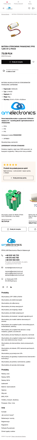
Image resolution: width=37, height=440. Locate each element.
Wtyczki (4, 393)
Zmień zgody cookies (8, 431)
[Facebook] (7, 287)
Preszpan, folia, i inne (8, 403)
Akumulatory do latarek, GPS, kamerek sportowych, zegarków (17, 349)
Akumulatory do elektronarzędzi (11, 300)
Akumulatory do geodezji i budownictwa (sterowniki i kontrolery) (18, 357)
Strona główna (5, 14)
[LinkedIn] (11, 287)
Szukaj (30, 2)
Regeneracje (5, 421)
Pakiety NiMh (5, 377)
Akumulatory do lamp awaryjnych (12, 306)
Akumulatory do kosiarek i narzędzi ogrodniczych (17, 316)
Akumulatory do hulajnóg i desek (11, 310)
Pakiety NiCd (5, 380)
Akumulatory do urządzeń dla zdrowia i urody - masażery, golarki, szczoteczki (16, 330)
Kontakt (3, 412)
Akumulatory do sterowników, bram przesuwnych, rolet (17, 344)
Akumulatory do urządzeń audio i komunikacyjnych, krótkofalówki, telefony (17, 325)
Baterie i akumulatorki (8, 387)
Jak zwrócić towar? (7, 415)
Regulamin (4, 425)
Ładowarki (4, 383)
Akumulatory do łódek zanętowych (12, 313)
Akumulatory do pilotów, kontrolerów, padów (15, 362)
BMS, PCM (4, 396)
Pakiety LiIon (5, 374)
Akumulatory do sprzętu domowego (12, 365)
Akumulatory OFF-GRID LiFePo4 (11, 296)
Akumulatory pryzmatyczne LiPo (11, 353)
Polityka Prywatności (8, 428)
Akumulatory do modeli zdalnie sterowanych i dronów (16, 320)
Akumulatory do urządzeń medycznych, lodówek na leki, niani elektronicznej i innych (18, 339)
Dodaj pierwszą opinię (18, 178)
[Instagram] (3, 287)
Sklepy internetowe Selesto (18, 436)
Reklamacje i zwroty (7, 418)
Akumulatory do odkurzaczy (10, 303)
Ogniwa (3, 390)
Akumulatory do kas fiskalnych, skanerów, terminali (17, 335)
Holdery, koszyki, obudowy (10, 400)
